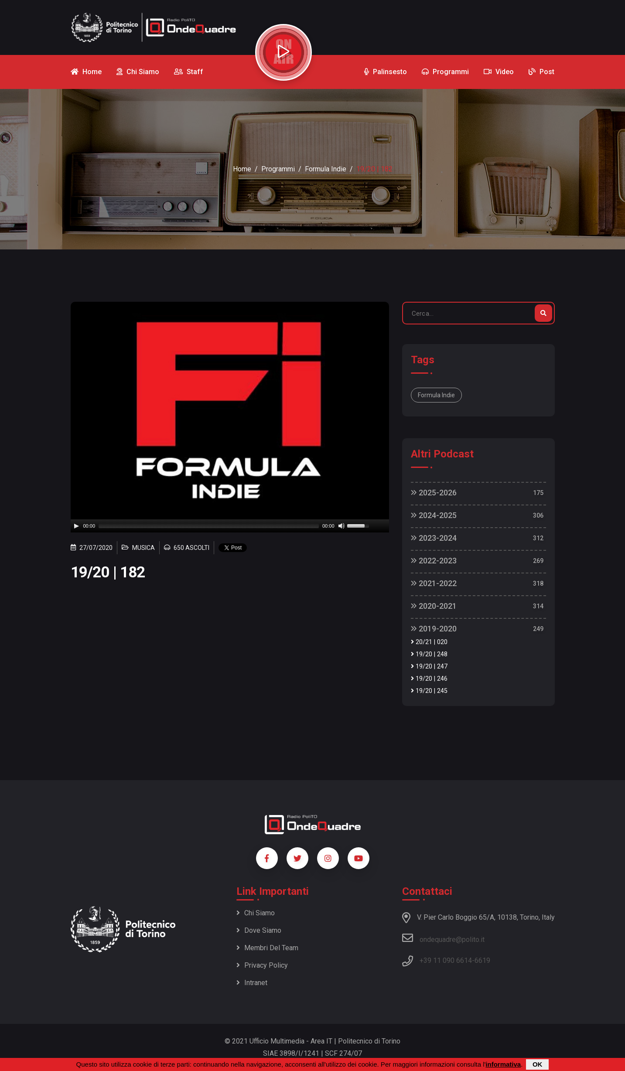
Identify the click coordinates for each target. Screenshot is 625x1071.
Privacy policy (262, 965)
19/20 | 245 (429, 691)
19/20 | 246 (429, 678)
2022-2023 (434, 560)
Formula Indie (325, 169)
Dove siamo (258, 930)
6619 (482, 960)
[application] (230, 525)
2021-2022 (434, 583)
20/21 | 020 (429, 642)
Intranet (251, 983)
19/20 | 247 (429, 666)
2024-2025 (434, 515)
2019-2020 (434, 628)
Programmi (278, 169)
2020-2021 (434, 606)
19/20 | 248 (429, 654)
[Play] (76, 525)
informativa (503, 1064)
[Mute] (341, 525)
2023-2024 (434, 537)
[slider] (209, 526)
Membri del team (267, 948)
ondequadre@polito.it (443, 938)
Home (242, 169)
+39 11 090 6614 (446, 960)
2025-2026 (434, 492)
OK (538, 1064)
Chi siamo (255, 913)
